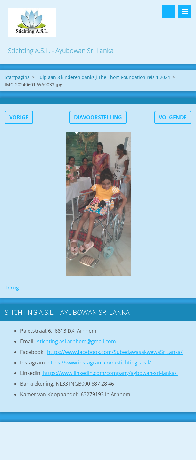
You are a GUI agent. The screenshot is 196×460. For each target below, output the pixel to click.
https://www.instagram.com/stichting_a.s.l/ (99, 362)
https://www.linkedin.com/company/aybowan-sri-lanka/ (110, 373)
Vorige (19, 117)
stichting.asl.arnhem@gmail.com (76, 341)
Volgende (173, 117)
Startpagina (17, 77)
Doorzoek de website (168, 11)
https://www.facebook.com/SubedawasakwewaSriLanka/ (115, 351)
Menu (184, 11)
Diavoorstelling (98, 117)
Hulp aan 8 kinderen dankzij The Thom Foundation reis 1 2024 (103, 77)
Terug (12, 287)
